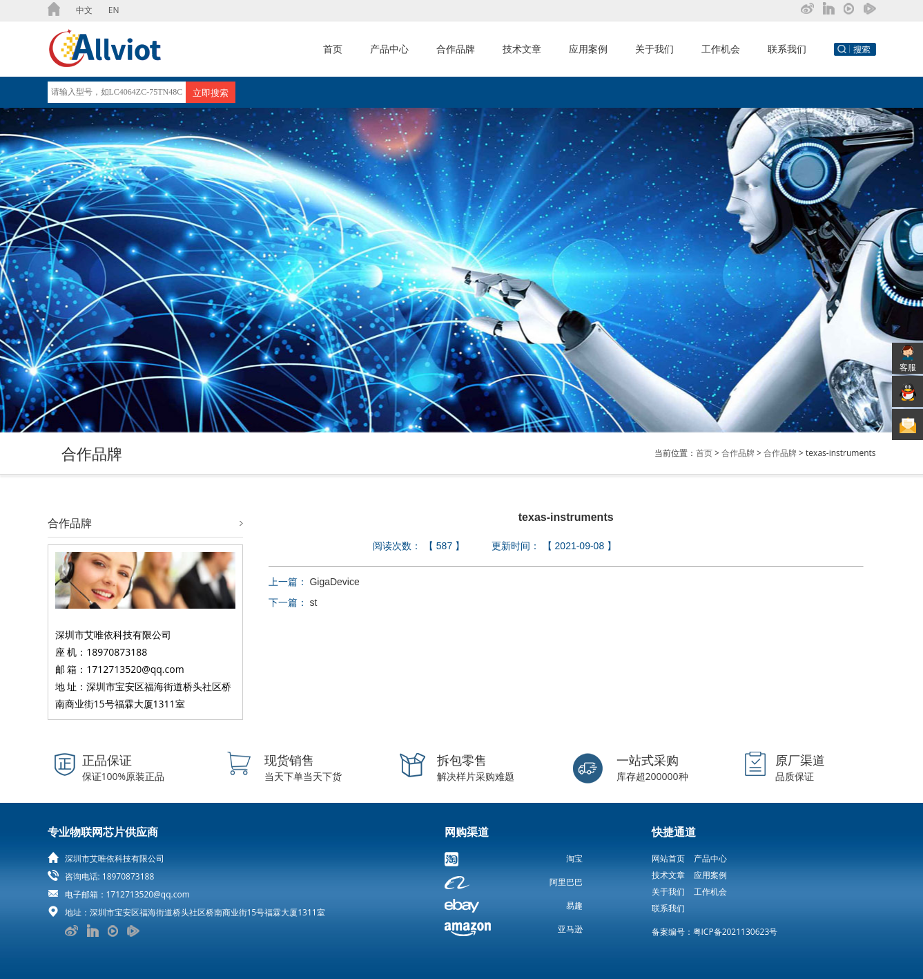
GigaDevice (334, 581)
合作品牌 (455, 48)
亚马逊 (570, 929)
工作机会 (720, 48)
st (313, 602)
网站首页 (668, 858)
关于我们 (654, 48)
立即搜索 (211, 93)
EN (113, 10)
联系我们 (787, 48)
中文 (84, 10)
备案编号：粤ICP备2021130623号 (715, 932)
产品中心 (389, 48)
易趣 (574, 905)
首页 (332, 48)
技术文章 (522, 48)
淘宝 (574, 858)
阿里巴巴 (566, 882)
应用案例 (588, 48)
